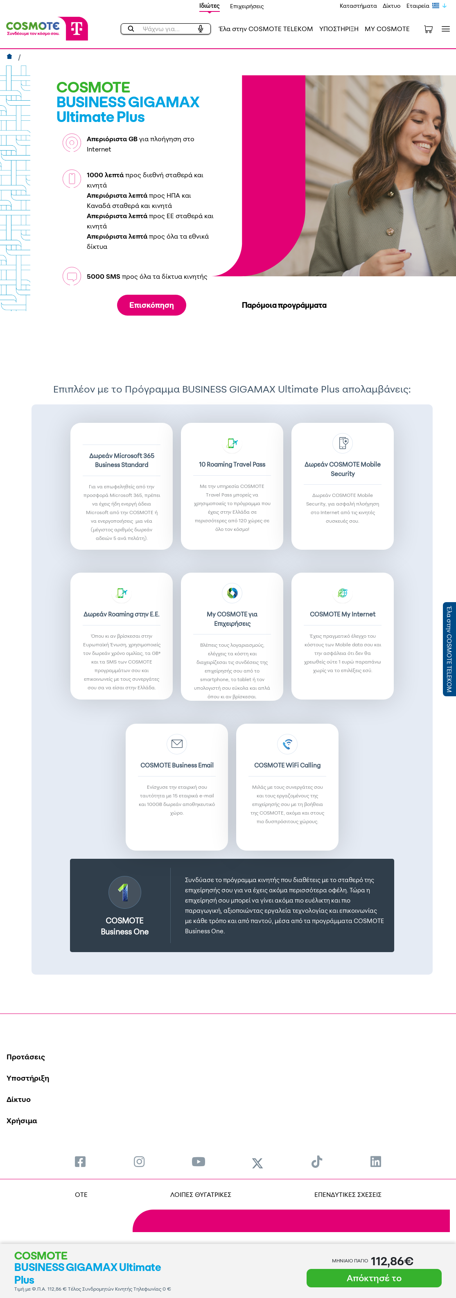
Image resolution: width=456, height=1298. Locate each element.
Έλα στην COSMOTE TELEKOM (266, 29)
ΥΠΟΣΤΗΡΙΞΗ (339, 29)
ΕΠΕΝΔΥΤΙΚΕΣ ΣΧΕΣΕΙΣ (348, 1194)
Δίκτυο (392, 5)
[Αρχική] (10, 57)
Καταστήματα (358, 5)
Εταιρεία (417, 5)
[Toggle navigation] (444, 29)
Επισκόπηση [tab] (151, 304)
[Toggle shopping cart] (428, 29)
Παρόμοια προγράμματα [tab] (284, 304)
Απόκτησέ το (374, 1277)
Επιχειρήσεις (247, 5)
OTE (81, 1194)
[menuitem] (80, 1161)
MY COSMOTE (387, 29)
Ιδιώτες (209, 5)
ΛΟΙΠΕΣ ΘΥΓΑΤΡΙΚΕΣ (200, 1194)
